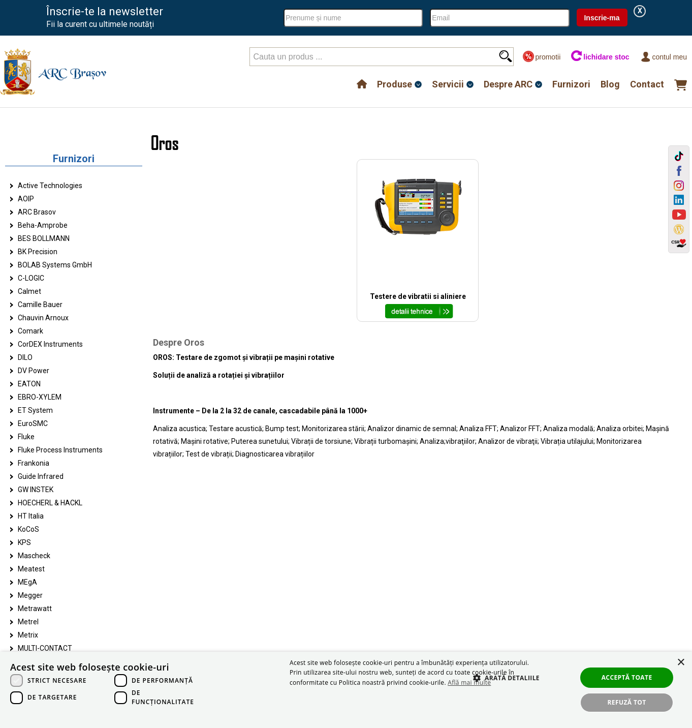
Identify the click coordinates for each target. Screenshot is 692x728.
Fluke (26, 437)
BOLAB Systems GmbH (55, 265)
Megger (30, 595)
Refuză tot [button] (627, 702)
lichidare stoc (600, 56)
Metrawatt (35, 608)
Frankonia (33, 463)
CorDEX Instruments (50, 344)
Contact (647, 84)
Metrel (28, 622)
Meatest (31, 569)
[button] (501, 689)
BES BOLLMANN (44, 238)
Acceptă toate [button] (627, 677)
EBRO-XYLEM (39, 397)
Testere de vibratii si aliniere (418, 296)
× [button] (680, 662)
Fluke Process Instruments (60, 450)
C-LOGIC (31, 278)
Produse (394, 84)
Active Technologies (50, 185)
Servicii (448, 84)
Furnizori (571, 84)
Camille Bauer (40, 304)
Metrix (28, 635)
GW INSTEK (35, 490)
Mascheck (34, 556)
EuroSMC (33, 423)
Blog (610, 84)
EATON (29, 384)
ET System (35, 410)
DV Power (33, 371)
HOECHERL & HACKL (50, 503)
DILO (25, 357)
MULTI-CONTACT (45, 648)
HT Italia (31, 516)
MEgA (27, 582)
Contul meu (663, 56)
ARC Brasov (37, 212)
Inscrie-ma (601, 18)
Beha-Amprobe (43, 225)
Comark (30, 331)
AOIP (26, 199)
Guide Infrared (41, 476)
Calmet (29, 291)
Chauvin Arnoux (43, 318)
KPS (24, 542)
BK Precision (37, 252)
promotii (541, 56)
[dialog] (346, 690)
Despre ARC (508, 84)
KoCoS (28, 529)
